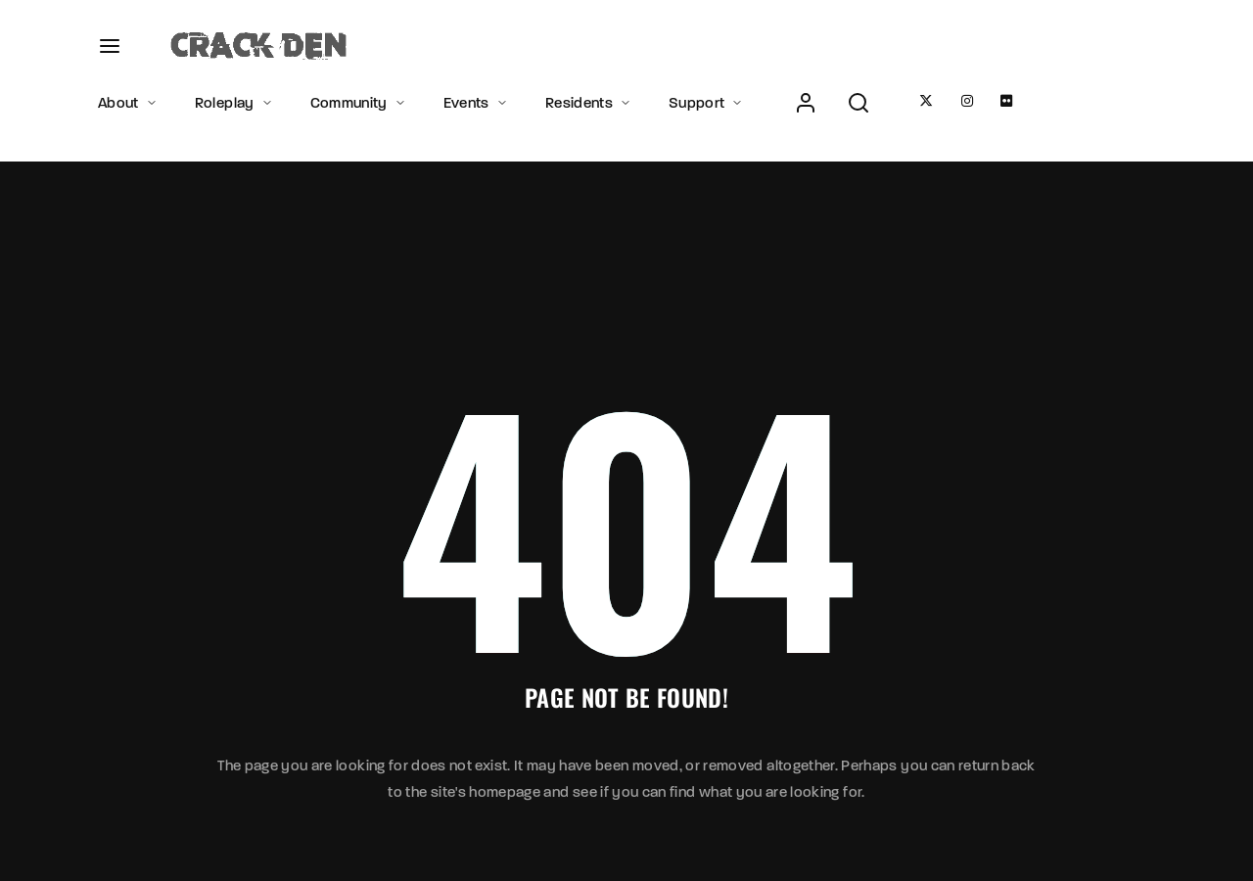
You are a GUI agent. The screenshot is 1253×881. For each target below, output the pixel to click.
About (129, 103)
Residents (589, 103)
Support (707, 103)
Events (476, 103)
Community (359, 103)
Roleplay (235, 103)
